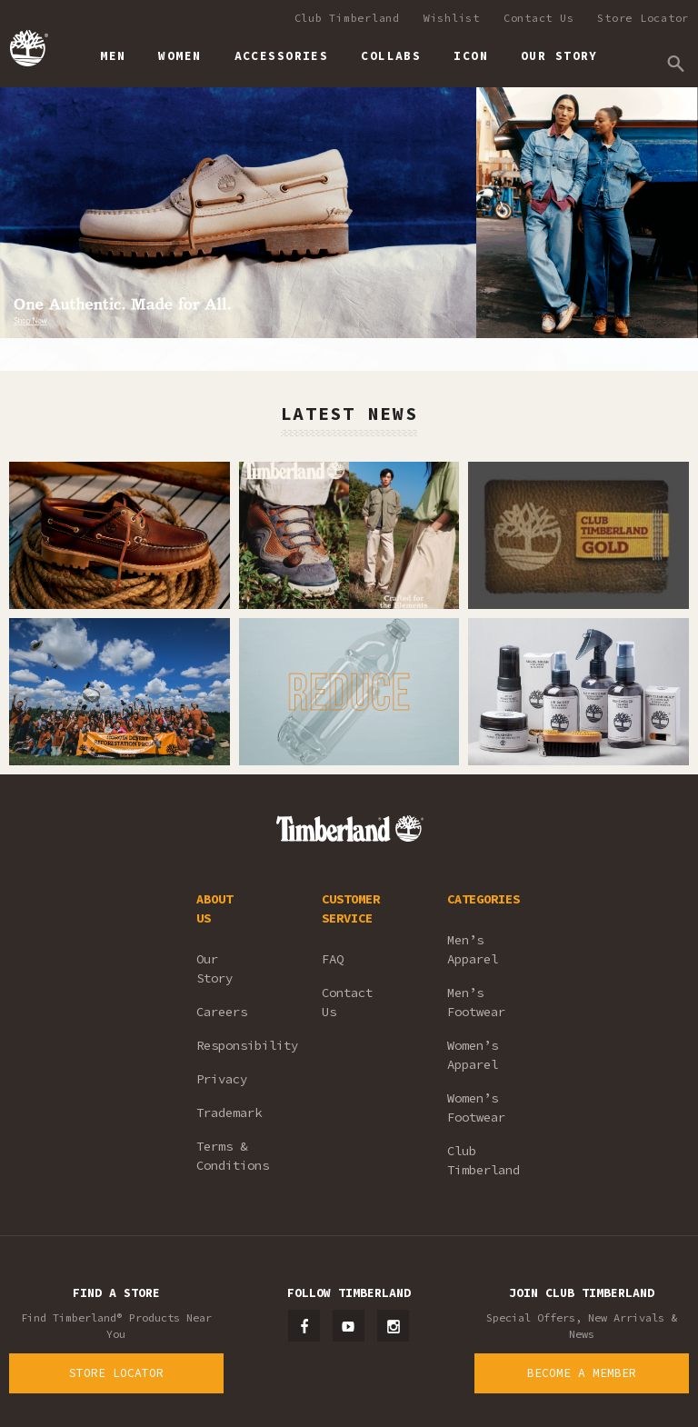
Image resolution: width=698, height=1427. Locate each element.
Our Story (214, 968)
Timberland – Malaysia (27, 48)
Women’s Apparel (472, 1055)
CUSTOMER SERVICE (351, 908)
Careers (221, 1011)
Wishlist (452, 18)
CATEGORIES (483, 899)
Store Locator (643, 18)
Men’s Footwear (476, 1002)
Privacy (221, 1079)
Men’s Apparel (472, 949)
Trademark (229, 1112)
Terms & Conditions (232, 1155)
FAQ (333, 959)
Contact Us (539, 18)
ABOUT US (214, 908)
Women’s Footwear (476, 1107)
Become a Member (581, 1373)
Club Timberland (347, 18)
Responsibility (234, 1045)
